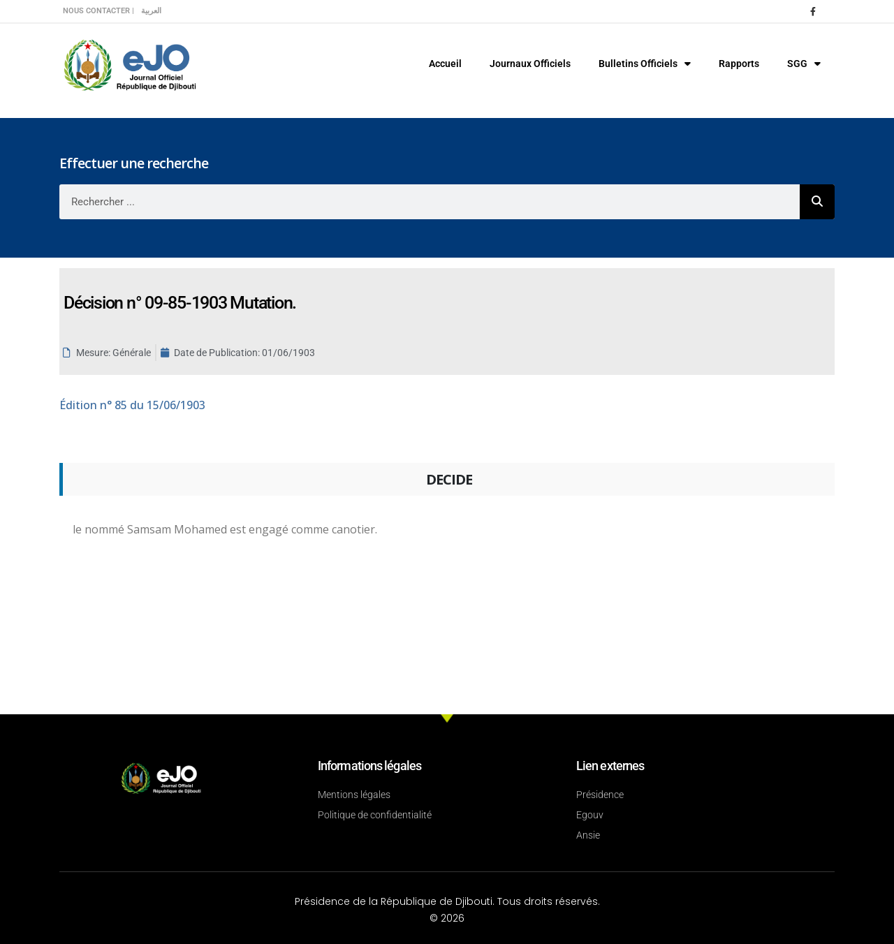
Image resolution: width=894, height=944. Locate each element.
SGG (804, 63)
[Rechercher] (817, 201)
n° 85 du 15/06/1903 (132, 405)
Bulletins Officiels (645, 63)
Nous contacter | (98, 10)
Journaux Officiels (530, 63)
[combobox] (429, 201)
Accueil (445, 63)
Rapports (739, 63)
